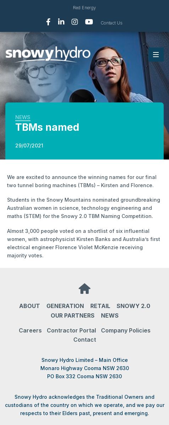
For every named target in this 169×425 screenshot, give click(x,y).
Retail (100, 305)
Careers (30, 330)
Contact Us (112, 23)
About (29, 305)
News (22, 117)
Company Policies (126, 330)
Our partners (73, 315)
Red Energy (84, 7)
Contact (84, 339)
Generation (65, 305)
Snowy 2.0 (133, 305)
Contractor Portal (71, 330)
